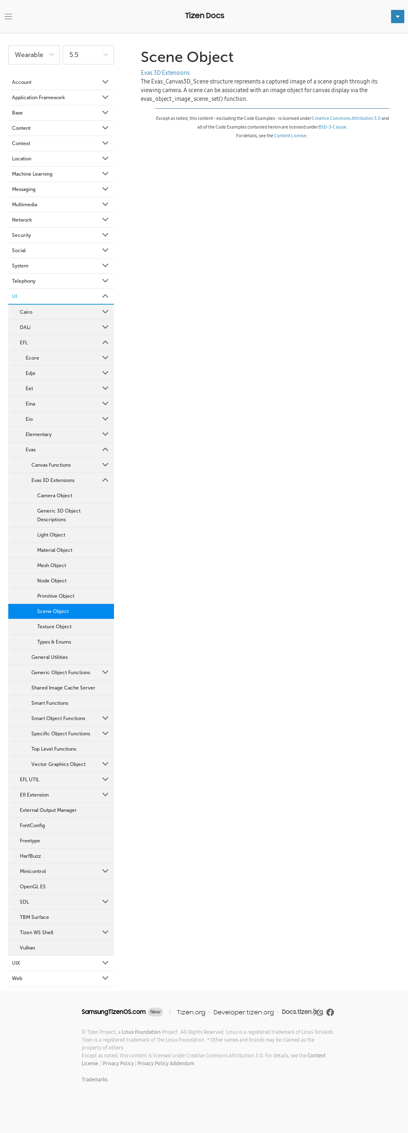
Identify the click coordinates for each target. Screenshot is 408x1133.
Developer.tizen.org (243, 1012)
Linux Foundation (141, 1031)
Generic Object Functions (70, 672)
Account (61, 82)
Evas (68, 450)
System (61, 266)
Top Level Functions (53, 749)
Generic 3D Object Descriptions (59, 515)
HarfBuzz (30, 856)
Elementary (68, 434)
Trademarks (94, 1079)
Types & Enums (54, 642)
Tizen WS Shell (65, 932)
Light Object (51, 535)
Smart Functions (49, 703)
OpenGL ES (33, 887)
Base (61, 113)
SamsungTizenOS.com (114, 1012)
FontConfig (32, 825)
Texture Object (54, 627)
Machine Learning (61, 174)
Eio (68, 419)
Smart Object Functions (70, 718)
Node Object (51, 581)
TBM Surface (34, 917)
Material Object (54, 550)
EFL (65, 343)
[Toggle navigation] (8, 17)
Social (61, 250)
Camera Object (54, 496)
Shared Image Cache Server (63, 688)
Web (61, 978)
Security (61, 235)
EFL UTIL (65, 779)
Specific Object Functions (70, 734)
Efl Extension (65, 795)
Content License (290, 135)
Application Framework (61, 97)
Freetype (30, 841)
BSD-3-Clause (332, 127)
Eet (68, 388)
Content (61, 128)
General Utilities (49, 657)
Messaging (61, 189)
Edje (68, 373)
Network (61, 220)
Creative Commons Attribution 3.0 (346, 118)
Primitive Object (55, 596)
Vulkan (27, 948)
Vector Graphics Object (70, 764)
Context (61, 143)
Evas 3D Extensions (70, 480)
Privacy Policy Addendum (166, 1063)
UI (61, 296)
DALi (65, 327)
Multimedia (61, 204)
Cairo (65, 312)
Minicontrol (65, 871)
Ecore (68, 358)
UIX (61, 963)
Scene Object (53, 611)
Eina (68, 404)
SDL (65, 902)
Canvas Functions (70, 465)
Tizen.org (191, 1012)
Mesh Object (51, 565)
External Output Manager (48, 810)
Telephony (61, 281)
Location (61, 159)
